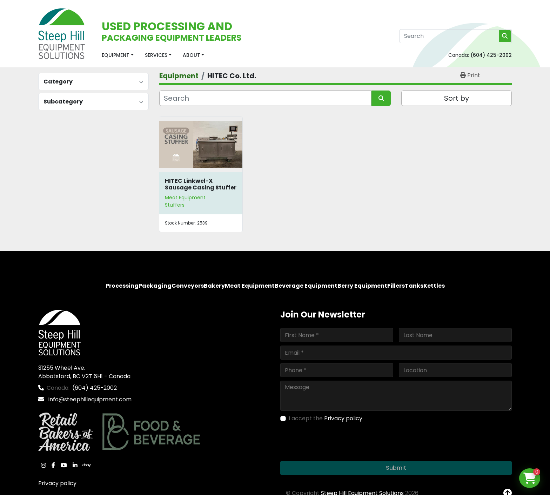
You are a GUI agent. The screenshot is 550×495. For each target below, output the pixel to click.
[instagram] (43, 465)
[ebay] (86, 465)
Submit (396, 468)
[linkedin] (75, 465)
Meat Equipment (185, 197)
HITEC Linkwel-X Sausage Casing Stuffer (200, 184)
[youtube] (64, 465)
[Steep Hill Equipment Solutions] (59, 332)
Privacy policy (57, 483)
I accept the (325, 418)
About (191, 55)
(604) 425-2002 (491, 55)
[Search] (456, 36)
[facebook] (53, 465)
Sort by (456, 98)
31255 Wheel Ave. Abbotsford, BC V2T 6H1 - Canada (84, 372)
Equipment (115, 55)
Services (156, 55)
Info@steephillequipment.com (89, 399)
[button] (118, 55)
